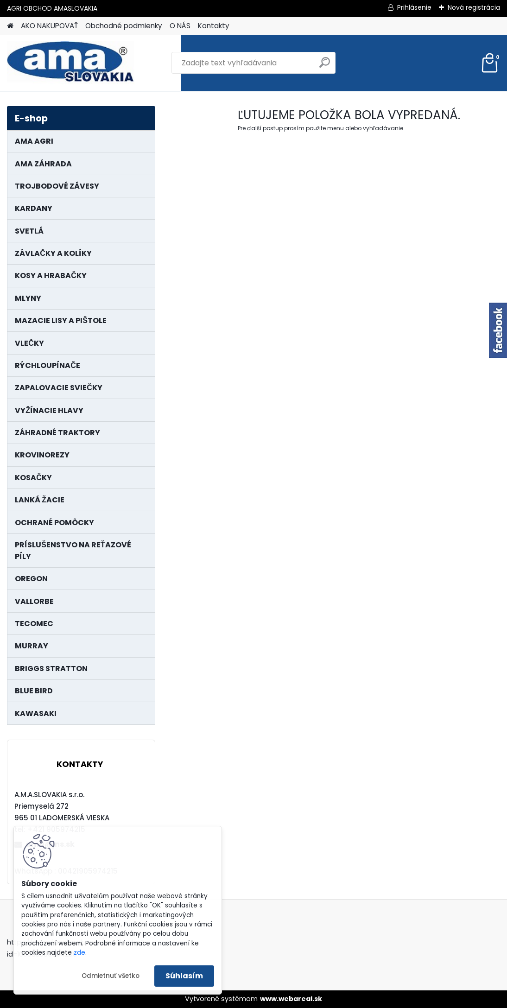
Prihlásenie (414, 7)
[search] (324, 66)
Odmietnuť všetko (110, 975)
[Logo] (70, 63)
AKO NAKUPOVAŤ (49, 26)
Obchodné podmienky (123, 26)
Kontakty (213, 26)
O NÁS (180, 26)
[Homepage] (10, 26)
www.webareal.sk (291, 998)
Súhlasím (184, 975)
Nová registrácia (474, 7)
